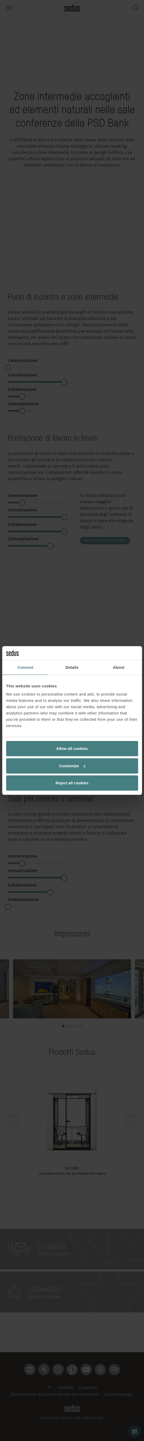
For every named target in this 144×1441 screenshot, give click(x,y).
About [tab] (118, 667)
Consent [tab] (25, 667)
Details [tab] (72, 667)
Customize (72, 766)
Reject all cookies (72, 783)
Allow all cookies (72, 748)
